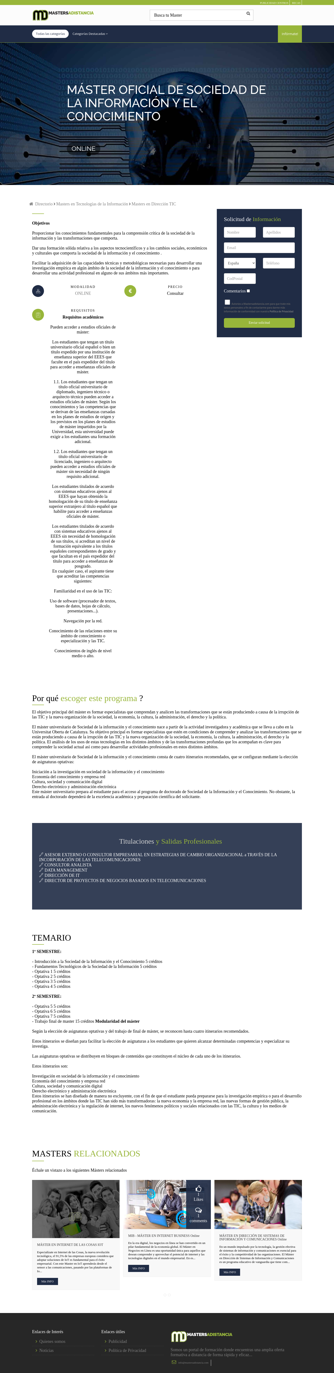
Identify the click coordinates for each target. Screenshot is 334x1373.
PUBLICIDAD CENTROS (274, 2)
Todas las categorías (50, 34)
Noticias (46, 1350)
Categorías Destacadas (90, 34)
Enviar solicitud (259, 322)
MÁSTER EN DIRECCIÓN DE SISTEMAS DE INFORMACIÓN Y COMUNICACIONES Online (253, 1237)
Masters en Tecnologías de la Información (91, 204)
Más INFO (47, 1281)
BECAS (296, 2)
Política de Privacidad (281, 311)
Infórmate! (290, 34)
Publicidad (118, 1341)
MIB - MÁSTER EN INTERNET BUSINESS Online (163, 1236)
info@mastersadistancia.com (193, 1362)
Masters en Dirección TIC (153, 204)
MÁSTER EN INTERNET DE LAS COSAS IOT (70, 1245)
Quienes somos (52, 1341)
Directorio (41, 204)
